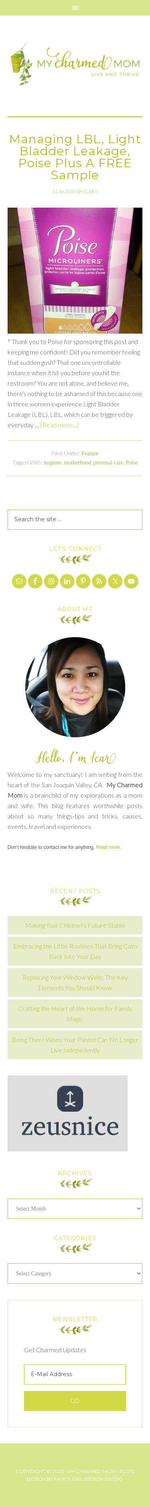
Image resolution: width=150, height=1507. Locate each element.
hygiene (53, 463)
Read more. (108, 847)
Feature (90, 453)
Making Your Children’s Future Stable (75, 925)
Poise (132, 463)
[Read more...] (59, 424)
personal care (108, 463)
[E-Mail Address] (75, 1375)
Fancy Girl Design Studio (88, 1479)
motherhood (77, 463)
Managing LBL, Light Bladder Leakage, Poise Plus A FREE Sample (75, 157)
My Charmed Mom (75, 66)
